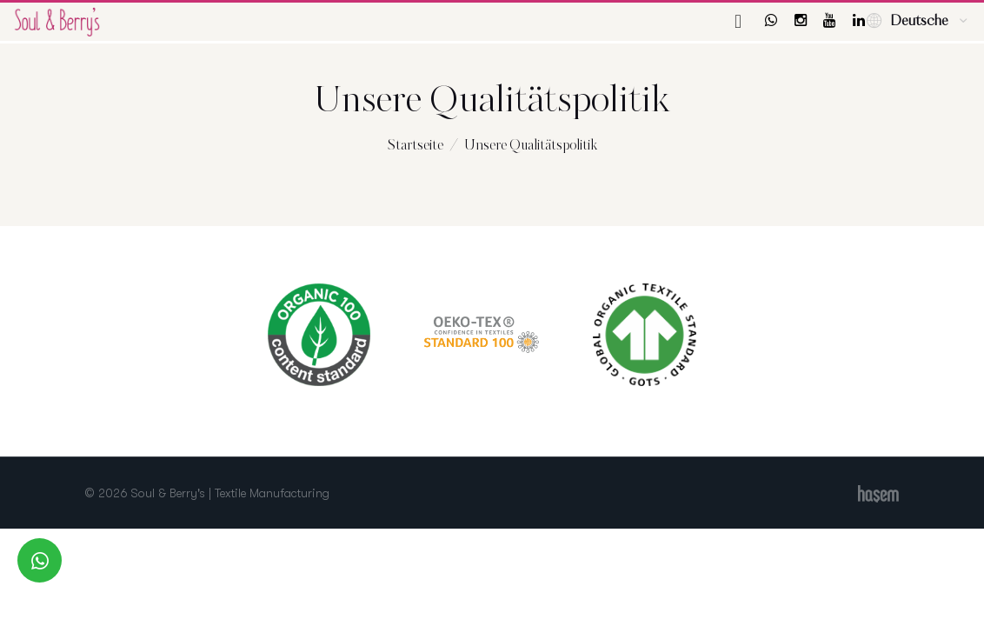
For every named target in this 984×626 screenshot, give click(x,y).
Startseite (415, 145)
